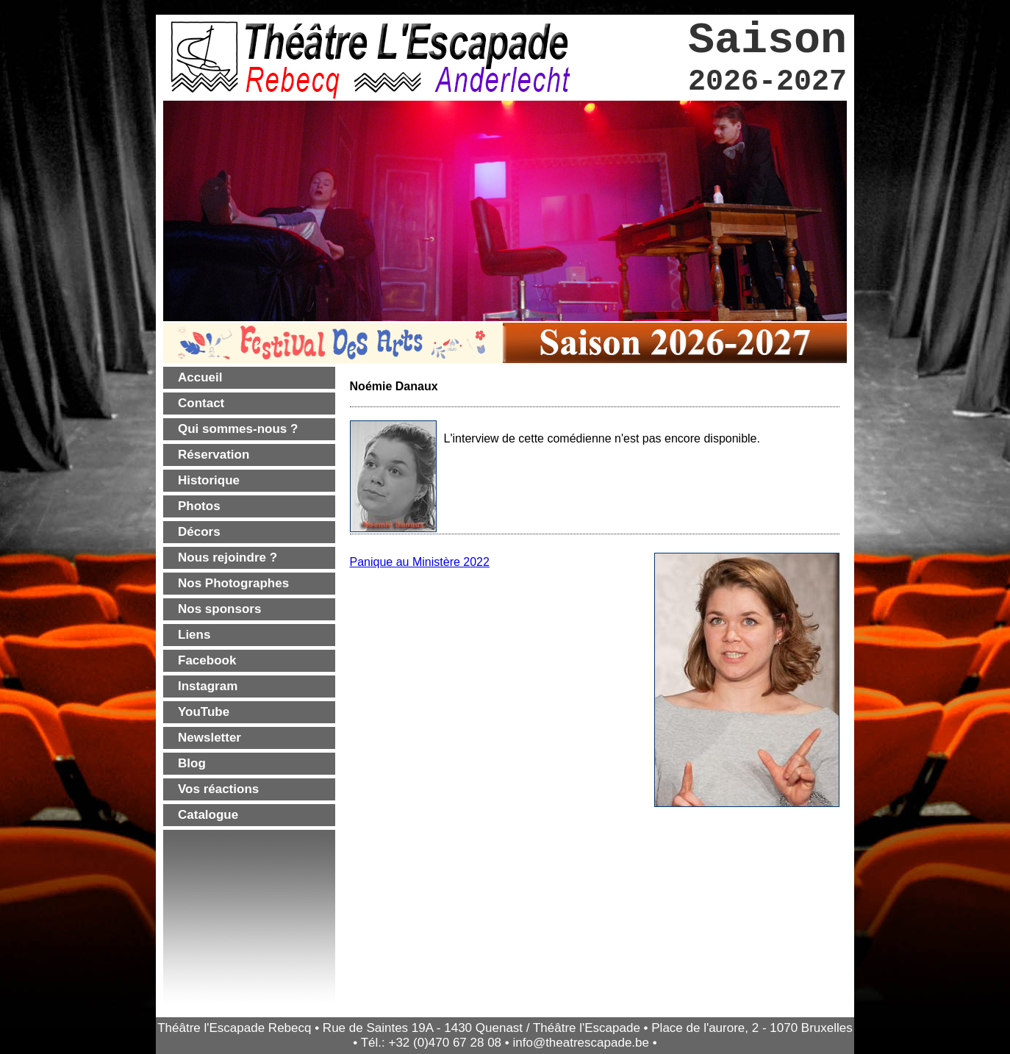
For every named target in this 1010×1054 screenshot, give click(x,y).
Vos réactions (218, 789)
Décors (199, 532)
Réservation (213, 455)
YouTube (203, 712)
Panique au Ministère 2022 (420, 562)
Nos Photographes (233, 583)
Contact (201, 403)
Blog (192, 763)
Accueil (200, 377)
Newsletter (209, 738)
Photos (199, 506)
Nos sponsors (219, 609)
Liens (194, 635)
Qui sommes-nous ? (238, 429)
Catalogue (208, 815)
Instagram (207, 686)
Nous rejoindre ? (227, 557)
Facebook (207, 660)
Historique (209, 480)
